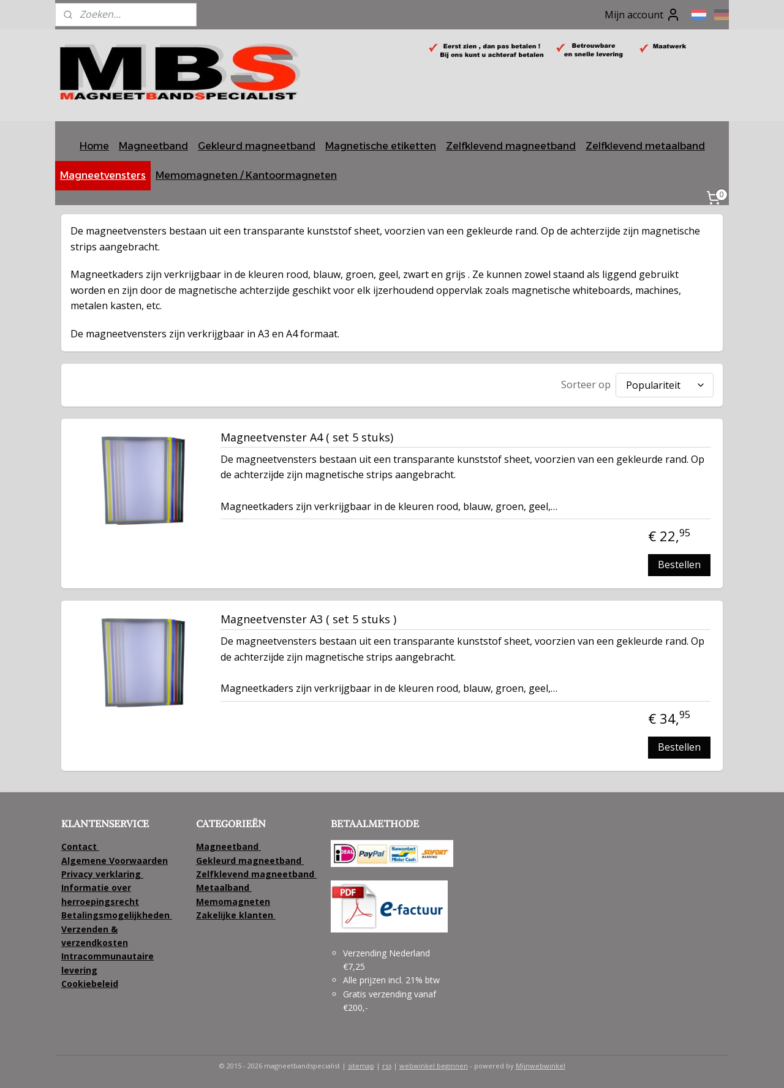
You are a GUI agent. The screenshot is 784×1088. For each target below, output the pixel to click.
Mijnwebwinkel (540, 1065)
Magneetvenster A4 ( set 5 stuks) (307, 438)
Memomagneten (233, 901)
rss (386, 1065)
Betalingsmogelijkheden (116, 915)
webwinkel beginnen (433, 1065)
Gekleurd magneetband (256, 146)
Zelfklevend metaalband (645, 146)
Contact (80, 846)
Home (94, 146)
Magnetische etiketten (380, 146)
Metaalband (224, 887)
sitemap (361, 1065)
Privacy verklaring (101, 874)
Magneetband (153, 146)
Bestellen (679, 564)
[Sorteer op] (664, 385)
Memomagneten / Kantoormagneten (246, 175)
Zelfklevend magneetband (511, 146)
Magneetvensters (103, 175)
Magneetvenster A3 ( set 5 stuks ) (308, 619)
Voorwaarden (138, 860)
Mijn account (642, 14)
